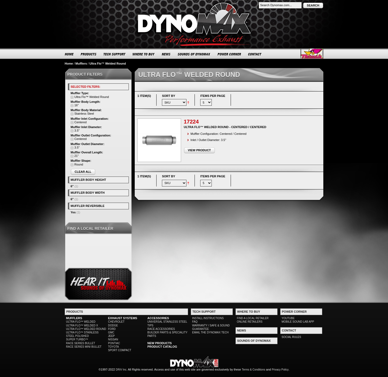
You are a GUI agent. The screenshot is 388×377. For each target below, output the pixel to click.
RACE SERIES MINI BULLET (84, 346)
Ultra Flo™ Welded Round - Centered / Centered (225, 127)
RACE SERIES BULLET (80, 343)
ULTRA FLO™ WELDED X (82, 325)
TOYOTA (113, 346)
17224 (191, 122)
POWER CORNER (229, 54)
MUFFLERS (74, 318)
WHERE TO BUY (144, 54)
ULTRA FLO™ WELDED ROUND (86, 328)
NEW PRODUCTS (159, 343)
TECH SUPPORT (114, 54)
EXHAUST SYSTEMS (122, 318)
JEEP (111, 335)
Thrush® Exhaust (311, 54)
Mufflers (81, 63)
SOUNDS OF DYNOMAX (194, 54)
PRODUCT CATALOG (162, 346)
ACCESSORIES (158, 318)
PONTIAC (114, 343)
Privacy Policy (280, 369)
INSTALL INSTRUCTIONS (208, 318)
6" (72, 186)
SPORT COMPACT (119, 350)
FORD (112, 328)
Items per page (212, 95)
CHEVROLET (116, 321)
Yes (73, 212)
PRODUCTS (89, 54)
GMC (111, 332)
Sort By (168, 95)
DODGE (113, 325)
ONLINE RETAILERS (249, 321)
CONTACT (255, 54)
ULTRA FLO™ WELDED (80, 321)
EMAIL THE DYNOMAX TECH (210, 332)
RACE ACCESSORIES (161, 328)
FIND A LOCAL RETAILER (253, 318)
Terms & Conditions (253, 369)
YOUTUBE (288, 318)
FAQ (195, 321)
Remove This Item (72, 97)
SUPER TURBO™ (77, 339)
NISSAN (113, 339)
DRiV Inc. (121, 369)
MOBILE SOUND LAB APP (298, 321)
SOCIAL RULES (291, 337)
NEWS (166, 54)
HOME (69, 54)
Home (69, 63)
